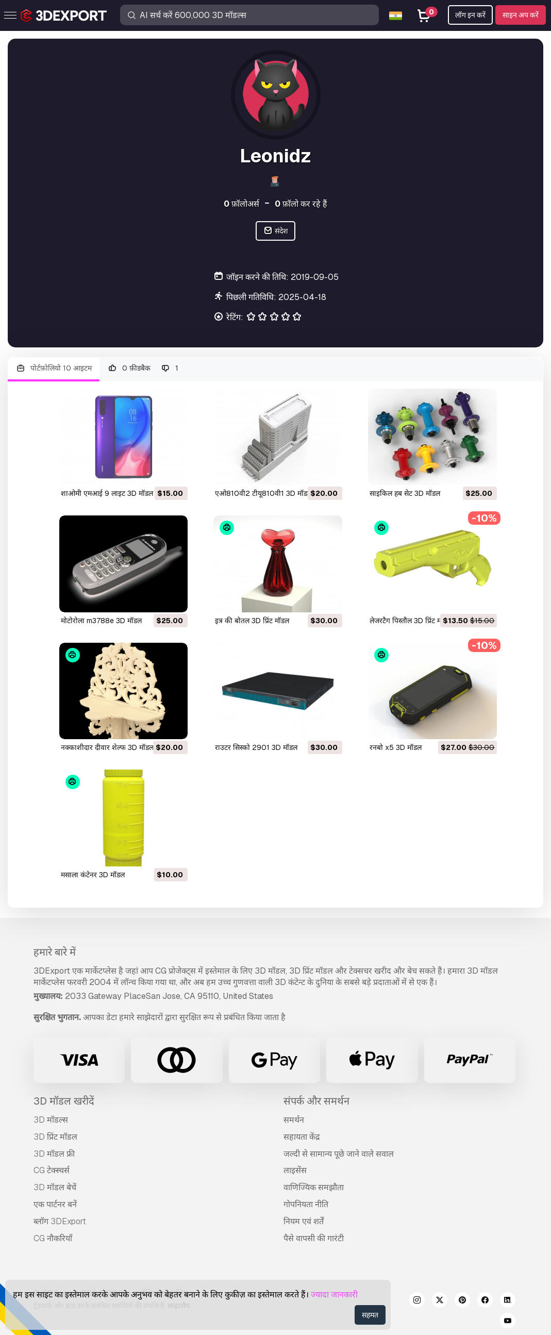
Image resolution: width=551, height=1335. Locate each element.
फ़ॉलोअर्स (241, 203)
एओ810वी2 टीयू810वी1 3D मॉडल (263, 493)
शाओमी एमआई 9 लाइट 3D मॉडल (107, 493)
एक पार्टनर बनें (55, 1204)
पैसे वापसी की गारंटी (313, 1238)
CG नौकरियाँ (53, 1238)
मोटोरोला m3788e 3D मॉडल (101, 620)
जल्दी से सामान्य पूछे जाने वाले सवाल (338, 1153)
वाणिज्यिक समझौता (313, 1187)
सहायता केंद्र (301, 1136)
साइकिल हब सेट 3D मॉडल (405, 493)
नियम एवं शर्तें (303, 1221)
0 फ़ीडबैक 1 (143, 368)
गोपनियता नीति (305, 1204)
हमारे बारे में (55, 952)
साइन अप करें (521, 15)
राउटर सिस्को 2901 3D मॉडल (256, 747)
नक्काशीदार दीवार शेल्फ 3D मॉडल (107, 747)
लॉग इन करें (470, 15)
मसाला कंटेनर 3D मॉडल (93, 874)
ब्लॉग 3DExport (60, 1221)
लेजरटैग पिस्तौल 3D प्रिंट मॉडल (411, 620)
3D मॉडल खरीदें (64, 1101)
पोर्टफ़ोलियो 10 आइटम (53, 368)
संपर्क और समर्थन (316, 1101)
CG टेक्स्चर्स (52, 1170)
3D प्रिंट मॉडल (55, 1136)
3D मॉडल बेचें (55, 1187)
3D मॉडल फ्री (54, 1153)
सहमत (370, 1315)
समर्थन (293, 1119)
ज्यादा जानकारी (334, 1294)
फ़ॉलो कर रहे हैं (301, 203)
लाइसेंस (295, 1170)
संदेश (275, 231)
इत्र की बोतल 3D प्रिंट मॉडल (252, 620)
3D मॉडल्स (51, 1119)
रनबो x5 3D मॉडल (396, 747)
